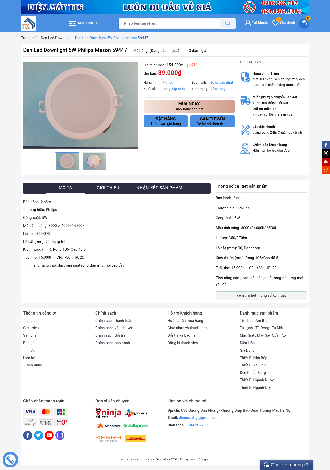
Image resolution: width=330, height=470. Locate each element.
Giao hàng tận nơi (189, 106)
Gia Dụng (247, 350)
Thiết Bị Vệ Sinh (253, 365)
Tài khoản (256, 23)
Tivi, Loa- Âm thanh (256, 320)
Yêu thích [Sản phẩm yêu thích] (283, 23)
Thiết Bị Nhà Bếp (253, 358)
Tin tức (29, 350)
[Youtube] (49, 435)
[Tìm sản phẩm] (169, 23)
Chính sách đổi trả (110, 335)
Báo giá (29, 343)
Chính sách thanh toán (114, 320)
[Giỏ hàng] (304, 23)
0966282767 (197, 425)
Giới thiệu (31, 328)
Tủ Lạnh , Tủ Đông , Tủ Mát (262, 328)
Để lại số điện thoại (212, 121)
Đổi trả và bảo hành (184, 335)
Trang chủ (31, 320)
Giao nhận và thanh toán (188, 328)
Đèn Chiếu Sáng (253, 372)
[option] (80, 105)
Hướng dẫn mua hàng (185, 320)
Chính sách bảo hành (112, 343)
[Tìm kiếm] (228, 23)
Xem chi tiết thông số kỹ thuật (261, 295)
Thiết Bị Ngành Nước (257, 380)
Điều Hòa (247, 343)
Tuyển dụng (32, 365)
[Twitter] (38, 435)
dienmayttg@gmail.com (199, 418)
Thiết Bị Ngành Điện (256, 387)
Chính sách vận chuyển (114, 328)
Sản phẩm (31, 335)
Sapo (205, 459)
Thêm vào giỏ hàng (166, 121)
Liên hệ (29, 358)
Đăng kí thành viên (183, 343)
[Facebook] (27, 435)
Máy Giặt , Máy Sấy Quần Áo (263, 335)
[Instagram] (59, 435)
